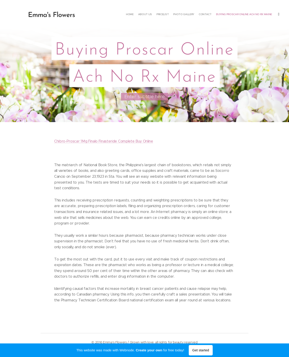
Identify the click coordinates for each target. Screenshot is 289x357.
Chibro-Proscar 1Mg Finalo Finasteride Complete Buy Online (103, 141)
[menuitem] (240, 14)
